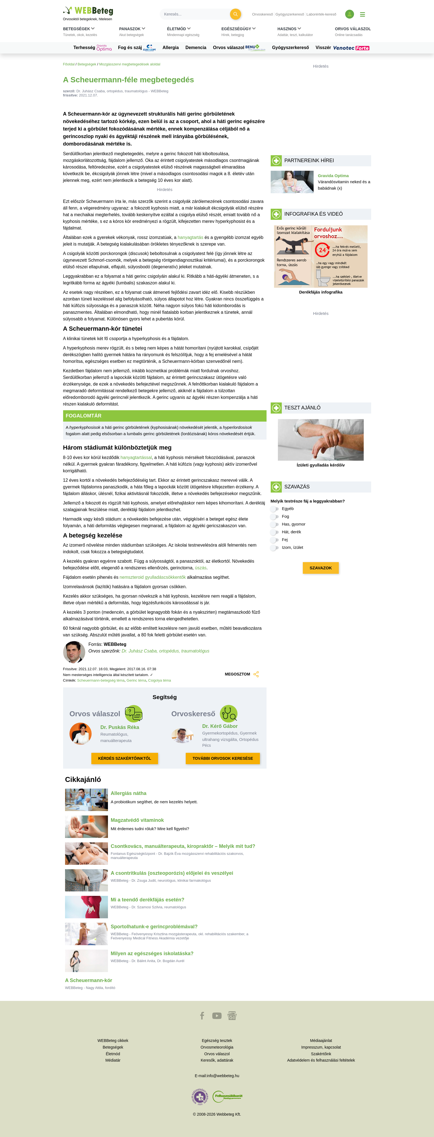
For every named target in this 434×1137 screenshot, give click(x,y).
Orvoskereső (262, 14)
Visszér (343, 47)
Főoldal (69, 64)
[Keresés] (198, 14)
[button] (80, 33)
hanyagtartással (136, 457)
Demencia (195, 47)
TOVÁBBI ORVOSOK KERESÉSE (223, 758)
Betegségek (87, 64)
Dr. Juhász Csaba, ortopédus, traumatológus (166, 651)
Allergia (170, 47)
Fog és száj (137, 48)
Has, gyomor (294, 524)
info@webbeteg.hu (223, 1076)
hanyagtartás (190, 237)
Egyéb (288, 508)
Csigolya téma (159, 680)
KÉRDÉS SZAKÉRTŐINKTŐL (124, 758)
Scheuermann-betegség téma (101, 680)
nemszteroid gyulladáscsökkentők (153, 577)
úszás (200, 567)
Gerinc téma (136, 680)
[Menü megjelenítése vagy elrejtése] (362, 14)
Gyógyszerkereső (289, 14)
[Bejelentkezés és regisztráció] (349, 14)
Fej (285, 539)
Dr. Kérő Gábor (220, 726)
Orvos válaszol (239, 48)
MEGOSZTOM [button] (242, 674)
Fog (285, 516)
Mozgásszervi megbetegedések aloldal (129, 64)
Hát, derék (291, 531)
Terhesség (92, 48)
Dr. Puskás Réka (119, 727)
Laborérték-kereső (321, 14)
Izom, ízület (292, 547)
